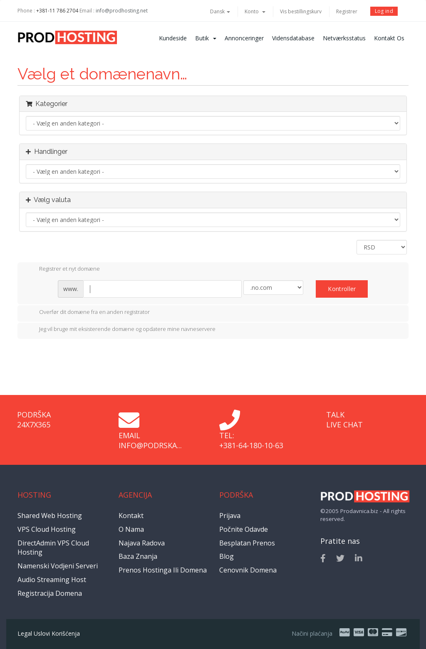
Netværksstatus (344, 38)
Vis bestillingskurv (301, 11)
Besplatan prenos (247, 543)
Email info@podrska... (150, 440)
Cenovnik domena (248, 570)
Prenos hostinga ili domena (163, 570)
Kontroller (342, 289)
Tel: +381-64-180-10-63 (251, 440)
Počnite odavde (243, 529)
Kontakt (131, 515)
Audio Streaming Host (51, 579)
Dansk (220, 11)
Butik (205, 38)
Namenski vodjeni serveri (57, 565)
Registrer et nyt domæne (63, 269)
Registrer (346, 11)
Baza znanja (138, 556)
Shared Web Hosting (49, 515)
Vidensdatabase (293, 38)
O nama (131, 529)
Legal (24, 633)
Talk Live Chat (344, 419)
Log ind (384, 11)
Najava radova (142, 543)
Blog (226, 556)
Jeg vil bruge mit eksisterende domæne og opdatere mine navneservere (120, 329)
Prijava (229, 515)
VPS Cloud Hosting (46, 529)
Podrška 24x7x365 (34, 419)
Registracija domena (49, 593)
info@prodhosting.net (122, 10)
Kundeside (173, 38)
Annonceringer (244, 38)
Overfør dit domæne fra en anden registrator (88, 312)
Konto (255, 11)
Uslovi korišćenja (57, 633)
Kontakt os (389, 38)
